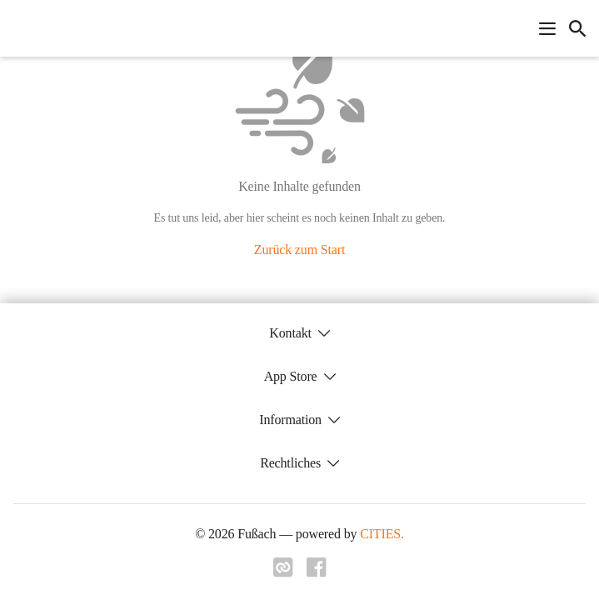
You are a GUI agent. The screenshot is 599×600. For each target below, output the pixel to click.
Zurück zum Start (299, 249)
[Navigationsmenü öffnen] (547, 28)
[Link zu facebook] (317, 572)
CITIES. (382, 534)
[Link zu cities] (283, 572)
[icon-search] (577, 28)
